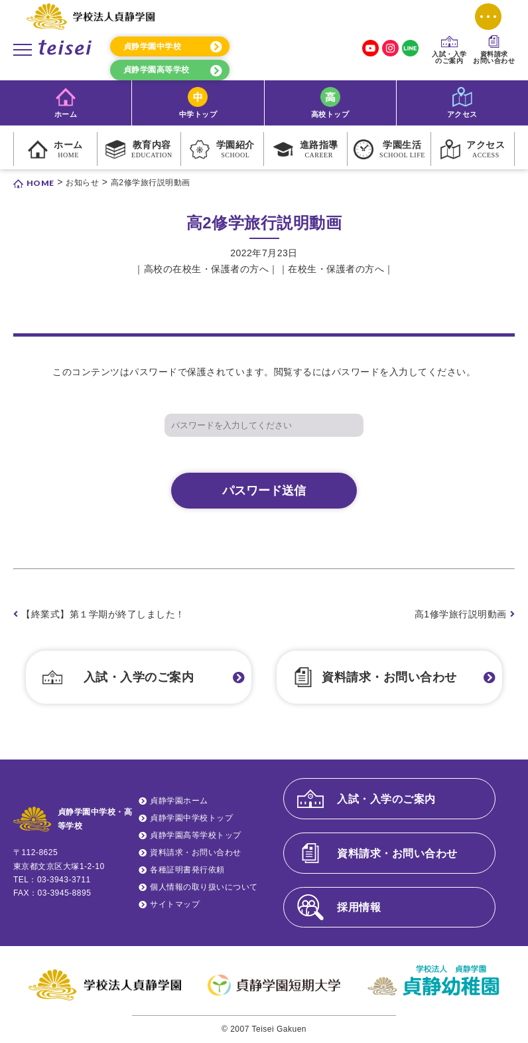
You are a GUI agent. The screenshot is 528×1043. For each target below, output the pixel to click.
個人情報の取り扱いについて (204, 887)
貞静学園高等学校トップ (195, 835)
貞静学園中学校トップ (191, 818)
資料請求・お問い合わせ (389, 677)
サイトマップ (175, 904)
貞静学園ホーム (179, 800)
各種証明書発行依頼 (187, 869)
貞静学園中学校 (152, 46)
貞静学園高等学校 (156, 69)
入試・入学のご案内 (139, 677)
